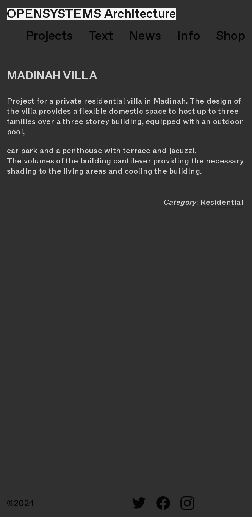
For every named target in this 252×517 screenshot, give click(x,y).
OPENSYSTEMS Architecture (91, 14)
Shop (230, 36)
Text (100, 36)
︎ (138, 503)
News (145, 36)
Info (190, 36)
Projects (49, 36)
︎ (187, 503)
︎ (163, 503)
